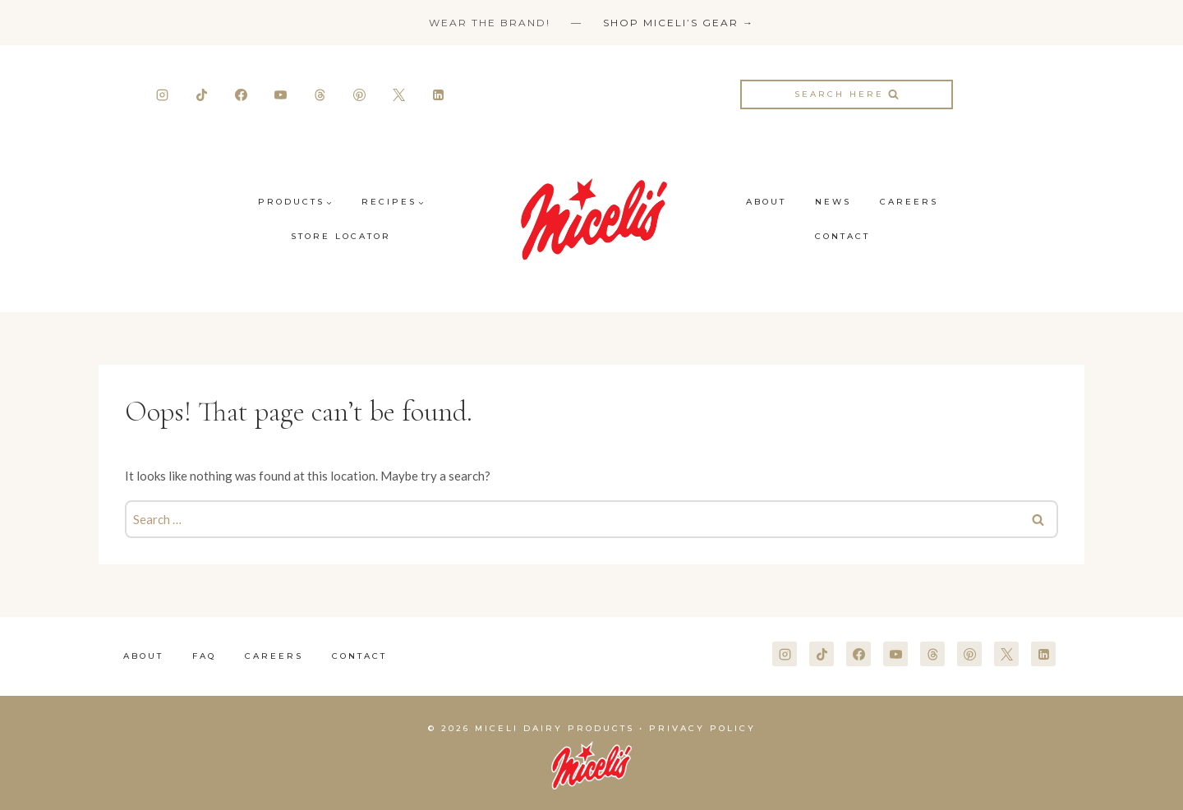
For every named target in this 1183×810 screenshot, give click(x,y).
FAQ (204, 656)
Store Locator (341, 236)
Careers (909, 201)
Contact (842, 236)
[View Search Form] (846, 94)
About (766, 201)
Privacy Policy (702, 728)
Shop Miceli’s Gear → (678, 22)
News (833, 201)
